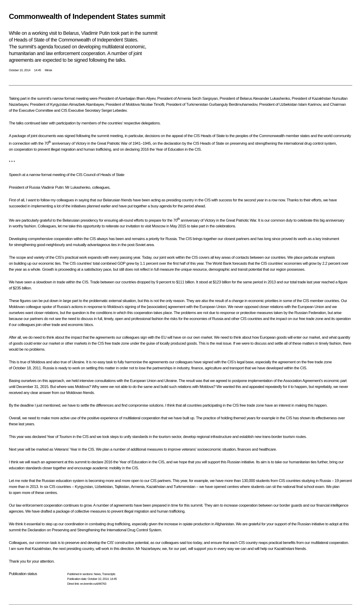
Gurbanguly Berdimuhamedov (233, 104)
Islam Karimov (309, 104)
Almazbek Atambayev (86, 104)
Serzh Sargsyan (205, 98)
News (97, 574)
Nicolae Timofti (152, 104)
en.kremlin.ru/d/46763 (93, 583)
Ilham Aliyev (146, 98)
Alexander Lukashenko (271, 98)
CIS (64, 110)
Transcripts (108, 574)
